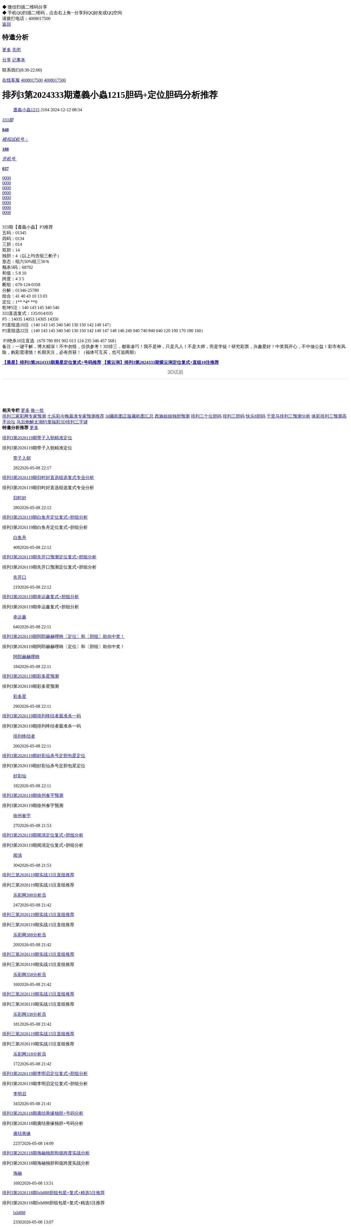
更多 (6, 49)
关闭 (16, 49)
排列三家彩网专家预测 (24, 416)
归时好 (19, 497)
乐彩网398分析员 (29, 895)
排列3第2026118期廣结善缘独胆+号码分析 (42, 1113)
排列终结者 (24, 736)
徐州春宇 (22, 815)
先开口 (19, 577)
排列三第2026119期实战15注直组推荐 (38, 874)
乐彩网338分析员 (29, 1014)
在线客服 (11, 80)
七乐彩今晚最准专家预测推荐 (75, 416)
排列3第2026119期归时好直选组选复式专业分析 (48, 477)
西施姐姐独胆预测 (172, 416)
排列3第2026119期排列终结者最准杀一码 (41, 716)
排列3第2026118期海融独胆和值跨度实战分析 (46, 1153)
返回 (6, 24)
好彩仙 (19, 776)
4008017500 (32, 80)
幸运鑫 (19, 617)
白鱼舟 (19, 537)
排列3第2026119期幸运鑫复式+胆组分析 (40, 596)
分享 (6, 60)
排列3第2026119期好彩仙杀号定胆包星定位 (43, 755)
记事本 (18, 60)
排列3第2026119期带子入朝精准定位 (37, 437)
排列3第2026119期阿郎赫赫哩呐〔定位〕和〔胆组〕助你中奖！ (63, 636)
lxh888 (19, 1212)
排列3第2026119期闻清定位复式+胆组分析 (42, 835)
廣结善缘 (22, 1133)
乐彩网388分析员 (29, 935)
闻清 (17, 855)
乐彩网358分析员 (29, 974)
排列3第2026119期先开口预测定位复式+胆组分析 (49, 557)
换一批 (37, 410)
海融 (17, 1173)
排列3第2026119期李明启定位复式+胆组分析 (45, 1073)
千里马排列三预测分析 (288, 416)
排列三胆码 (234, 416)
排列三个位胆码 (206, 416)
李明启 (19, 1093)
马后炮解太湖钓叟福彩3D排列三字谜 (52, 422)
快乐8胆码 (255, 416)
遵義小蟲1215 (26, 109)
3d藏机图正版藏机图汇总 (129, 416)
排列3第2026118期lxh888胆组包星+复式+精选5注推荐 (53, 1192)
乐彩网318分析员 (29, 1054)
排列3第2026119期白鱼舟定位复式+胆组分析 (45, 517)
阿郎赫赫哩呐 (26, 656)
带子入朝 (22, 458)
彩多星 (19, 696)
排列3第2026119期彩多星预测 (30, 676)
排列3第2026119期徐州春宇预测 (32, 795)
